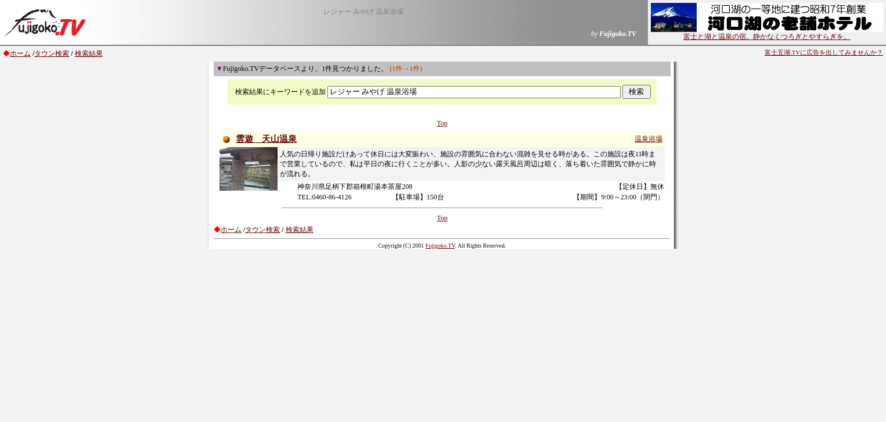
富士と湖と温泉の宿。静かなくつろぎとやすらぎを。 (767, 33)
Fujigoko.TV (440, 245)
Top (442, 123)
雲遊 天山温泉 (266, 139)
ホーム (20, 53)
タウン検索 (51, 53)
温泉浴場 (648, 139)
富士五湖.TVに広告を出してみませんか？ (824, 52)
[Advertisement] (443, 334)
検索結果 (89, 53)
